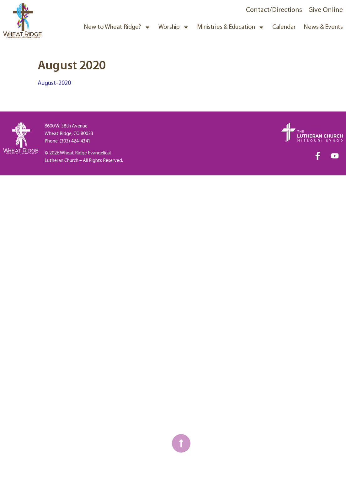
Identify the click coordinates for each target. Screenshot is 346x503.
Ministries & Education (230, 27)
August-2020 (54, 83)
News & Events (323, 27)
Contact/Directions (274, 10)
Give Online (325, 10)
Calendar (284, 27)
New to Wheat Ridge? (117, 27)
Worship (173, 27)
